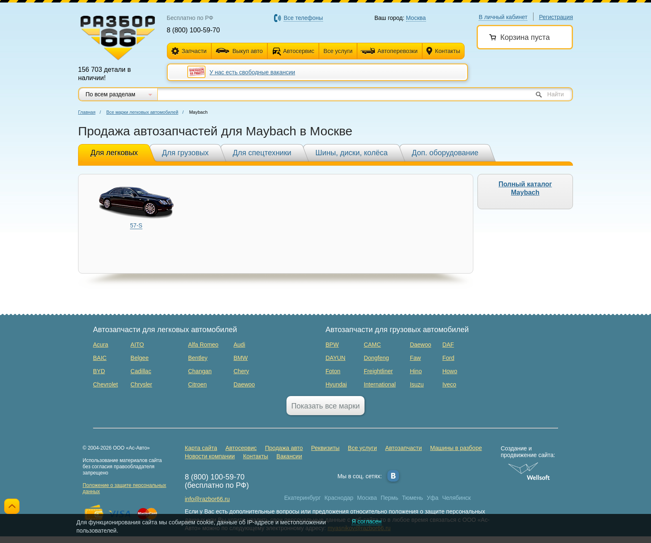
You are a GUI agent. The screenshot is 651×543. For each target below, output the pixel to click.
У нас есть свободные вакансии (252, 72)
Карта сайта (201, 448)
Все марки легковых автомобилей (142, 112)
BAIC (100, 358)
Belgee (139, 358)
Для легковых (114, 153)
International (380, 384)
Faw (415, 358)
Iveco (449, 384)
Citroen (197, 384)
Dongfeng (376, 358)
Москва (367, 497)
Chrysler (141, 384)
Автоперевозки (389, 51)
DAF (448, 344)
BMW (240, 358)
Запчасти (189, 51)
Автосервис (298, 51)
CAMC (372, 344)
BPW (332, 344)
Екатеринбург (302, 497)
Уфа (432, 497)
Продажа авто (284, 448)
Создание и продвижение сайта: (529, 451)
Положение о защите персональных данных (124, 488)
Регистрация (556, 17)
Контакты (443, 51)
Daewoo (244, 384)
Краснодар (338, 497)
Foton (333, 371)
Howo (449, 371)
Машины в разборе (456, 448)
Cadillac (140, 371)
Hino (416, 371)
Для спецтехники (262, 153)
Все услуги (337, 51)
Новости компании (210, 456)
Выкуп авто (239, 51)
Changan (200, 371)
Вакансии (289, 456)
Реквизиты (325, 448)
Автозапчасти (403, 448)
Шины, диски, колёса (352, 153)
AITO (137, 344)
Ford (448, 358)
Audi (239, 344)
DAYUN (335, 358)
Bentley (198, 358)
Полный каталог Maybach (525, 188)
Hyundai (336, 384)
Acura (100, 344)
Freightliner (378, 371)
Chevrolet (105, 384)
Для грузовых (185, 153)
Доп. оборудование (445, 153)
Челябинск (456, 497)
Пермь (390, 497)
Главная (86, 112)
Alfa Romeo (203, 344)
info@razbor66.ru (207, 499)
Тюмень (412, 497)
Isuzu (416, 384)
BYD (99, 371)
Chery (241, 371)
